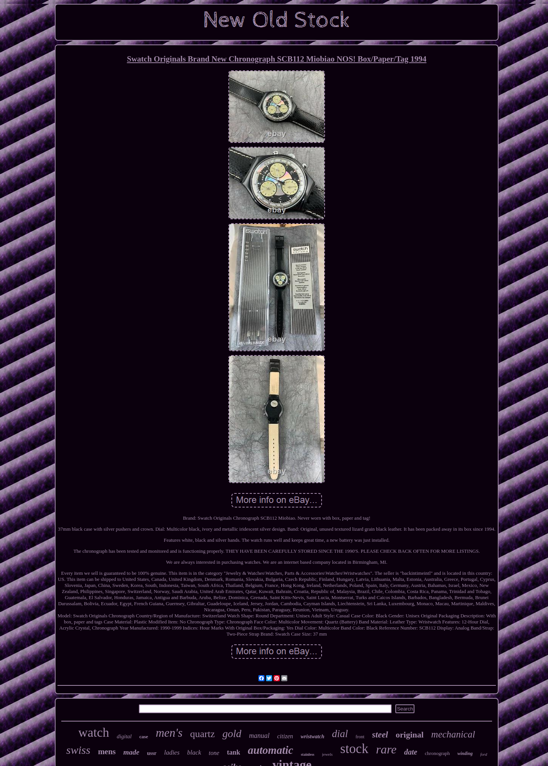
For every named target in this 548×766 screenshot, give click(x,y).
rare (386, 749)
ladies (172, 752)
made (131, 752)
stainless (307, 754)
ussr (151, 753)
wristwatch (312, 736)
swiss (78, 750)
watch (93, 732)
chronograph (437, 753)
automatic (270, 750)
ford (483, 754)
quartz (202, 733)
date (410, 752)
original (410, 734)
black (194, 752)
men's (169, 732)
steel (380, 734)
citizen (285, 736)
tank (233, 752)
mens (107, 751)
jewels (327, 754)
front (359, 736)
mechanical (453, 734)
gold (231, 733)
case (143, 736)
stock (354, 748)
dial (340, 733)
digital (124, 736)
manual (259, 735)
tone (214, 753)
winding (465, 753)
